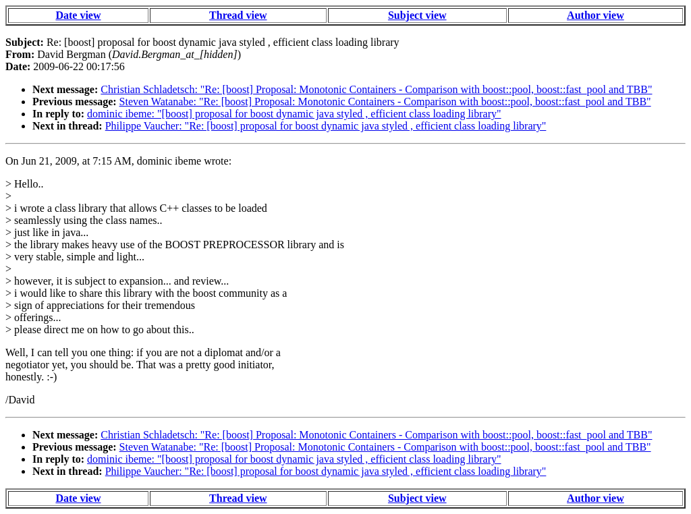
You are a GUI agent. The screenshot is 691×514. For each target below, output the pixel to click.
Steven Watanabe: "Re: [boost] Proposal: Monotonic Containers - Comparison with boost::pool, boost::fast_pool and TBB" (385, 101)
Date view (78, 15)
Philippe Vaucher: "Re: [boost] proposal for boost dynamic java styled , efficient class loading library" (326, 126)
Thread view (238, 15)
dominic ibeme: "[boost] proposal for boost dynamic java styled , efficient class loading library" (294, 113)
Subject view (417, 15)
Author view (595, 15)
